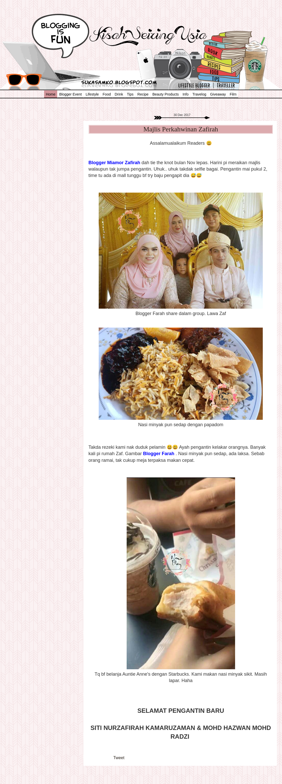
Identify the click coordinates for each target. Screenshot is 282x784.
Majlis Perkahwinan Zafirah (180, 129)
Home (50, 94)
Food (107, 94)
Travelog (199, 94)
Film (233, 94)
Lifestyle (92, 94)
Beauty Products (165, 94)
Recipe (143, 94)
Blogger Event (70, 94)
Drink (119, 94)
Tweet (118, 757)
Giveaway (218, 94)
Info (185, 94)
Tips (130, 94)
